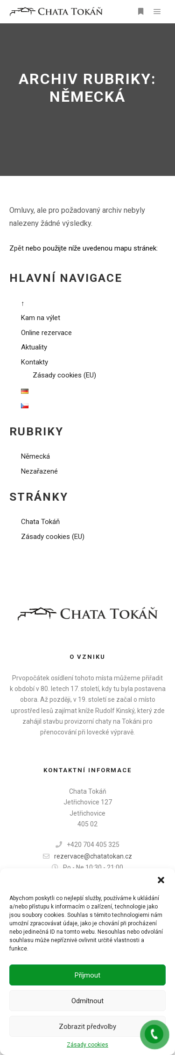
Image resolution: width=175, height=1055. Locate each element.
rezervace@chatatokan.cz (87, 856)
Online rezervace (46, 332)
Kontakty (34, 362)
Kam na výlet (40, 318)
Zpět (16, 248)
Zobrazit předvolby (87, 1026)
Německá (35, 456)
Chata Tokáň (40, 521)
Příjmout (87, 975)
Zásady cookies (87, 1044)
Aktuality (34, 347)
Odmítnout (87, 1001)
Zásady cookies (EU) (64, 375)
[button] (161, 880)
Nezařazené (39, 471)
